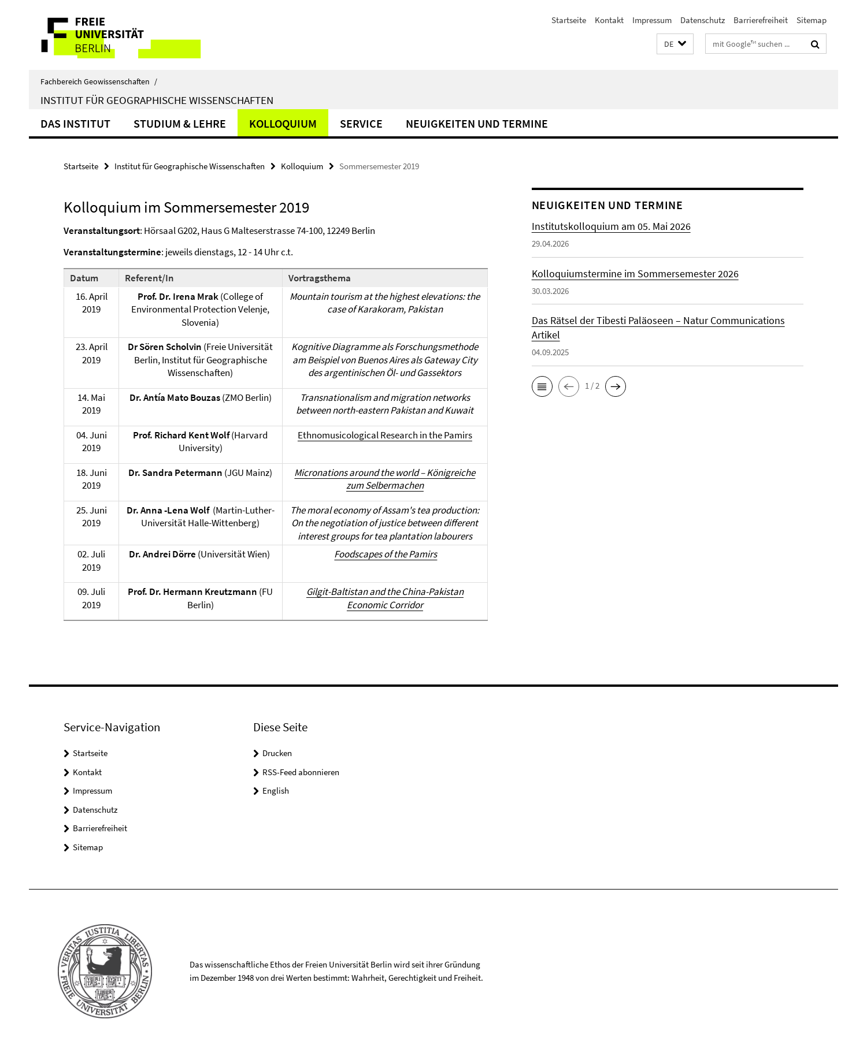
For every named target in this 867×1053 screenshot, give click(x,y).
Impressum (652, 19)
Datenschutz (702, 19)
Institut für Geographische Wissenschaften (156, 100)
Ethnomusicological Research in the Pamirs (385, 435)
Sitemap (811, 19)
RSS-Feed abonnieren (300, 772)
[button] (675, 44)
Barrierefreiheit (760, 19)
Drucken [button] (277, 752)
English (275, 790)
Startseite (568, 19)
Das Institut (75, 123)
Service (361, 123)
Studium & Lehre (180, 123)
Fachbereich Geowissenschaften (98, 81)
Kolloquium (283, 123)
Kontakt (609, 19)
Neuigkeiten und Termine (477, 123)
